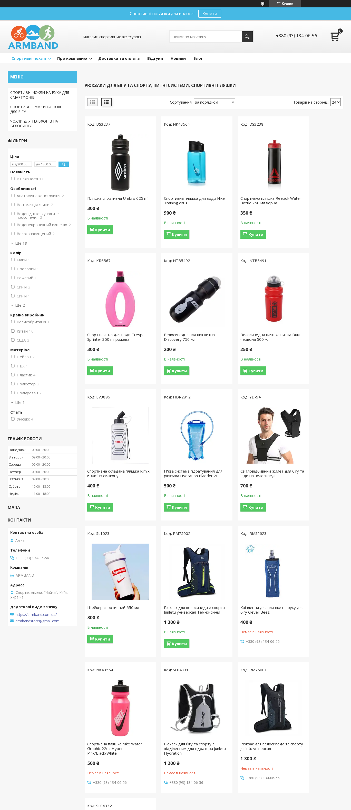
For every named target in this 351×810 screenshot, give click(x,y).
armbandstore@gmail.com (37, 621)
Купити (209, 13)
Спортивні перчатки (199, 763)
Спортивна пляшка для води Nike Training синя (179, 200)
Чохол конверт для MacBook (121, 718)
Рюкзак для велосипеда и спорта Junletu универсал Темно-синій (242, 485)
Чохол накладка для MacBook (122, 726)
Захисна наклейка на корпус (120, 768)
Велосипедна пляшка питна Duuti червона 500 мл (178, 341)
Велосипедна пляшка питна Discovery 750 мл (112, 341)
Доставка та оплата (119, 58)
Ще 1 (20, 402)
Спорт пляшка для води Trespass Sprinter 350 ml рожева (307, 203)
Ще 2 (20, 305)
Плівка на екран (109, 733)
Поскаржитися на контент (162, 805)
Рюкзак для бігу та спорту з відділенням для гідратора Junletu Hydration (178, 626)
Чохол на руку (22, 718)
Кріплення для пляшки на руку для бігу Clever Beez (313, 482)
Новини (178, 58)
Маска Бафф (193, 741)
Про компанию (72, 58)
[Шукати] (247, 36)
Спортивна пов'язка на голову (208, 726)
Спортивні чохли (29, 58)
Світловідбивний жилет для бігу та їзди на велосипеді (112, 482)
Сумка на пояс (22, 726)
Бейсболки (191, 748)
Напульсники (193, 733)
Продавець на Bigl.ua (175, 800)
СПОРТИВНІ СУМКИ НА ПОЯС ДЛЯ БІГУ (36, 109)
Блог (198, 58)
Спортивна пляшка (198, 718)
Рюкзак (188, 770)
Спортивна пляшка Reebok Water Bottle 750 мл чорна (243, 200)
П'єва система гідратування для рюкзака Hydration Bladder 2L (310, 344)
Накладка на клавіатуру (116, 748)
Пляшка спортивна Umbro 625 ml (111, 200)
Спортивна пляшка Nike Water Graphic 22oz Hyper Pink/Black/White (114, 626)
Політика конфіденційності (206, 805)
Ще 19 (21, 243)
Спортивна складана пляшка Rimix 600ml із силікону (245, 341)
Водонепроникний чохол (32, 733)
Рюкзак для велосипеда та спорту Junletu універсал (243, 623)
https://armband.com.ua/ (36, 614)
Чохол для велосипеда (30, 741)
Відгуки (155, 58)
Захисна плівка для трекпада (121, 775)
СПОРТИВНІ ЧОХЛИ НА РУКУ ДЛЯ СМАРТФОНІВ (39, 95)
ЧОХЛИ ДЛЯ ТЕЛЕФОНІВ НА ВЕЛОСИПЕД (34, 123)
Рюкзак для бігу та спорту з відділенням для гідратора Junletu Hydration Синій (310, 626)
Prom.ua (201, 796)
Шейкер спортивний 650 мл (179, 480)
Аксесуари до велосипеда (204, 756)
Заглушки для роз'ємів (115, 741)
